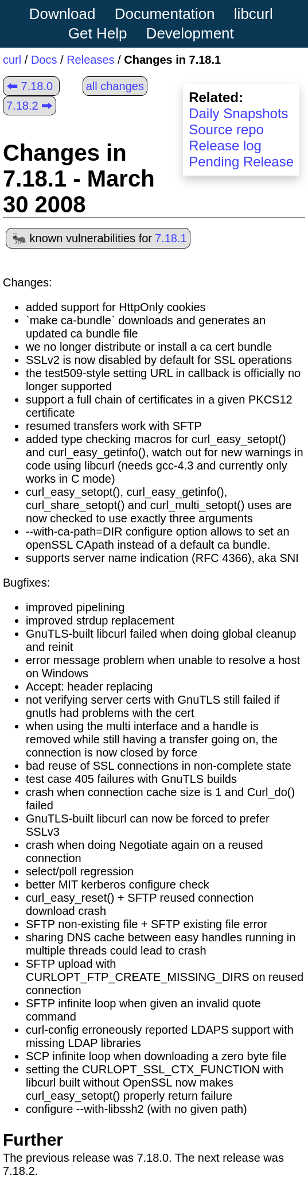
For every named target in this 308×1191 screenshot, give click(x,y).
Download (62, 13)
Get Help (97, 33)
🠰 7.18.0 (29, 86)
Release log (225, 145)
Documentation (165, 13)
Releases (90, 59)
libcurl (253, 13)
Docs (44, 59)
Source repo (226, 129)
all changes (115, 86)
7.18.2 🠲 (29, 105)
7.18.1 (171, 238)
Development (190, 33)
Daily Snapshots (238, 113)
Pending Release (241, 161)
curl (12, 59)
